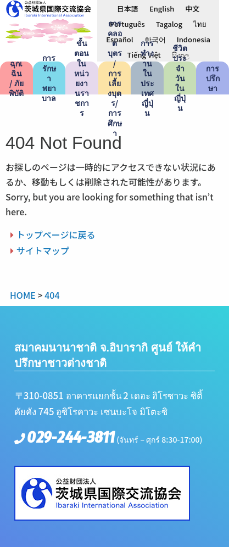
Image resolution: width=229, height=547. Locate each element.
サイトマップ (42, 250)
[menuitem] (127, 8)
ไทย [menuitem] (199, 24)
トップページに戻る (56, 234)
